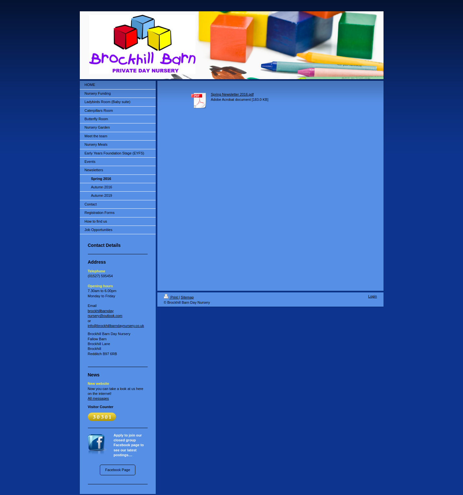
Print (171, 297)
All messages (98, 398)
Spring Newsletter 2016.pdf (232, 94)
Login (372, 296)
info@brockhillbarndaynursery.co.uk (116, 326)
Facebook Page (117, 470)
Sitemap (187, 297)
